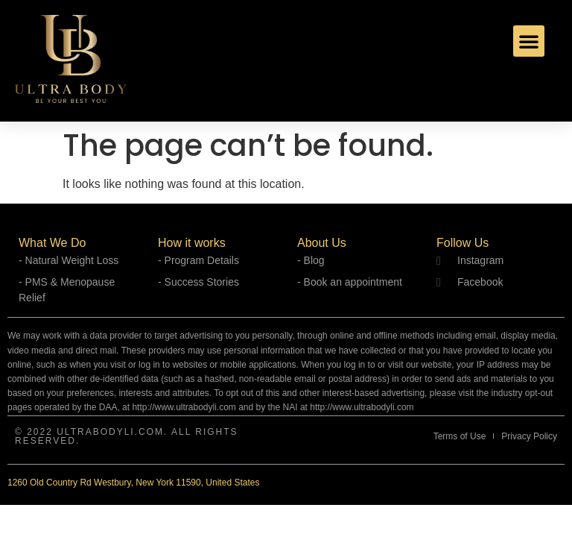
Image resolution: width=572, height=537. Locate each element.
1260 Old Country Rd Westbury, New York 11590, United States (133, 482)
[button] (528, 41)
